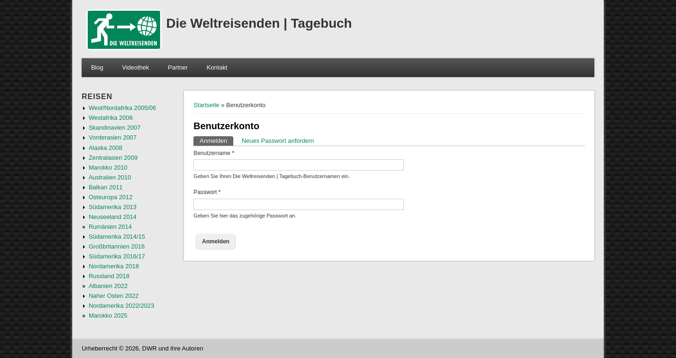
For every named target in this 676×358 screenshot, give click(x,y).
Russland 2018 (109, 276)
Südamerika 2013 (113, 206)
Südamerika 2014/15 (117, 236)
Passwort (207, 192)
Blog (97, 67)
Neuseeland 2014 (113, 216)
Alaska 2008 (106, 147)
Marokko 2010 (108, 167)
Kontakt (217, 67)
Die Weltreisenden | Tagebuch (259, 23)
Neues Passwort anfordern (278, 140)
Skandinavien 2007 (115, 127)
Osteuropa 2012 (110, 197)
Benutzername (213, 153)
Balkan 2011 (106, 187)
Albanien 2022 (108, 285)
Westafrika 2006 (111, 117)
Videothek (135, 67)
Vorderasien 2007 (113, 137)
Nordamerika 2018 (114, 266)
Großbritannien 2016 (117, 246)
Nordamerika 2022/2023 (121, 305)
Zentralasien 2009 (113, 157)
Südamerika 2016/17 (117, 256)
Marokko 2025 (108, 315)
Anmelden (216, 140)
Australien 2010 (110, 177)
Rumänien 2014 (110, 226)
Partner (178, 67)
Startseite (206, 105)
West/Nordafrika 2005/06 (122, 107)
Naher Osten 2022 (113, 295)
